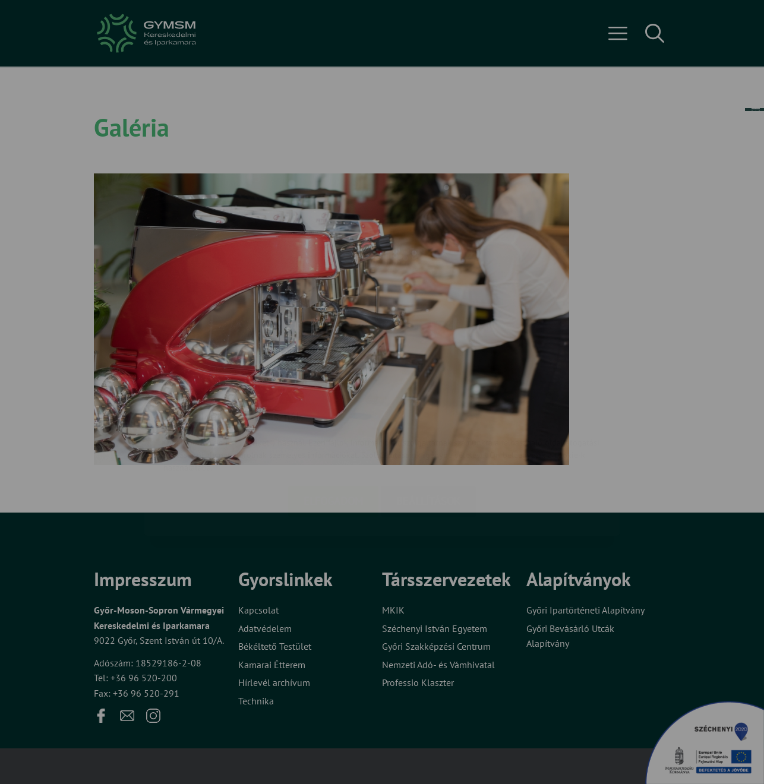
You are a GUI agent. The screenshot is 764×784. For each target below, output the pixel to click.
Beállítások (428, 430)
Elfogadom (333, 430)
